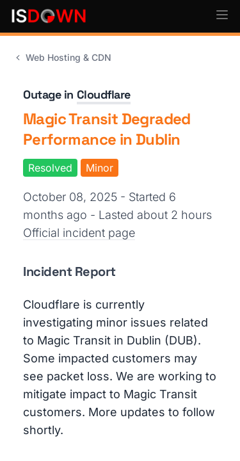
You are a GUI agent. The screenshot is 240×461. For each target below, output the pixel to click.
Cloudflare (104, 94)
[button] (222, 14)
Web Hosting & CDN (62, 57)
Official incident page (79, 232)
